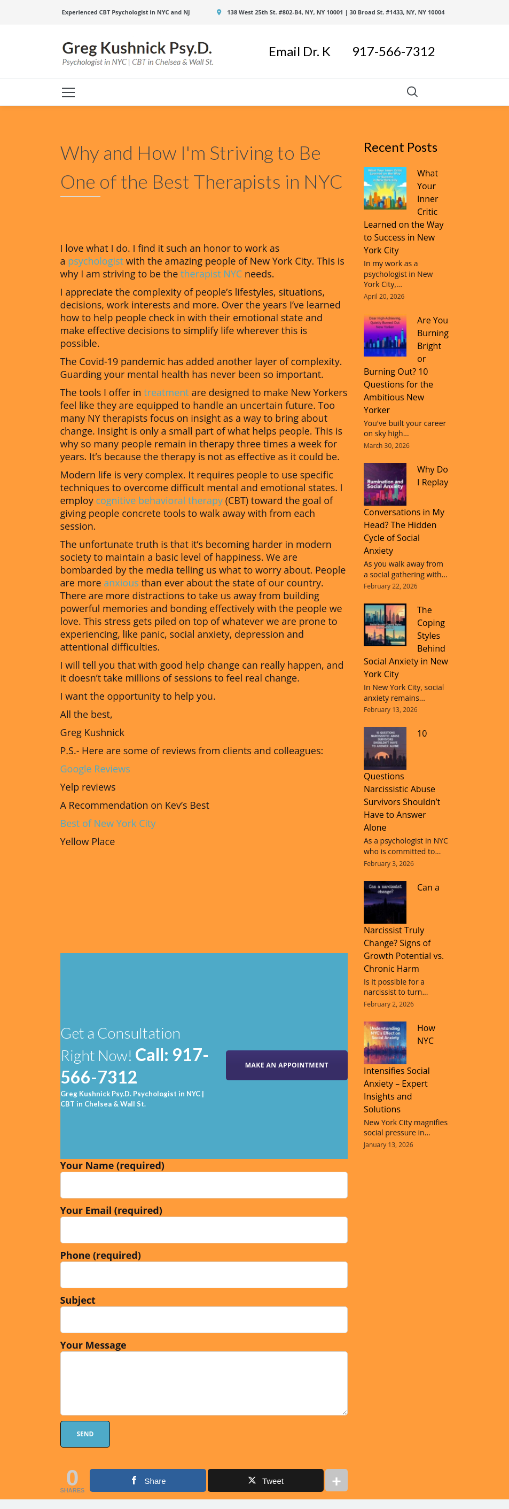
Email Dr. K (310, 51)
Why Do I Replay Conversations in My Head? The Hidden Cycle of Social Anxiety (406, 509)
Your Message (204, 1376)
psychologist (95, 260)
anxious (121, 582)
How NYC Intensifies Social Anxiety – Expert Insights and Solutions (399, 1068)
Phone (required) (204, 1268)
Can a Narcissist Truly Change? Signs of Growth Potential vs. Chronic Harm (404, 927)
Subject (204, 1313)
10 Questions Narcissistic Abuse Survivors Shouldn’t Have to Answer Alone (402, 780)
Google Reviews (95, 768)
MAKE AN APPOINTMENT (286, 1065)
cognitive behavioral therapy (159, 500)
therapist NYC (211, 273)
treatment (166, 392)
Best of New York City (108, 823)
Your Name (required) (204, 1178)
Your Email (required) (204, 1223)
